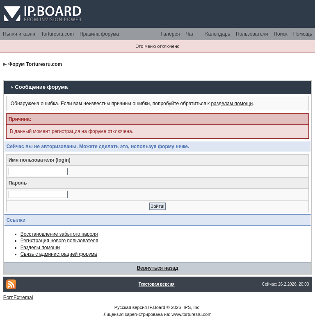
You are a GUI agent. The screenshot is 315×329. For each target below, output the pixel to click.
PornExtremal (18, 297)
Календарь (217, 34)
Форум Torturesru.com (35, 64)
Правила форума (99, 34)
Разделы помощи (40, 247)
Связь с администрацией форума (59, 254)
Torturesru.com (57, 34)
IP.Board (156, 307)
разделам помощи (232, 103)
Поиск (280, 34)
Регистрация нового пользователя (59, 240)
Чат (190, 34)
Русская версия (130, 307)
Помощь (302, 34)
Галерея (170, 34)
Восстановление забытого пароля (59, 234)
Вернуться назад (157, 268)
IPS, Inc (192, 307)
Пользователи (252, 34)
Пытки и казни (19, 34)
